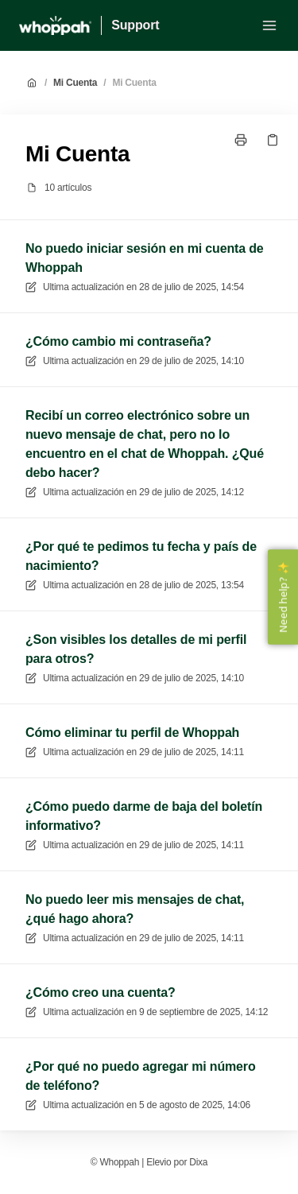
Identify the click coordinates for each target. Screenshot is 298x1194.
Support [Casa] (135, 25)
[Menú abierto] (269, 25)
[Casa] (55, 25)
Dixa (198, 1162)
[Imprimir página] (240, 140)
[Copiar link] (272, 140)
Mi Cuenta (75, 82)
